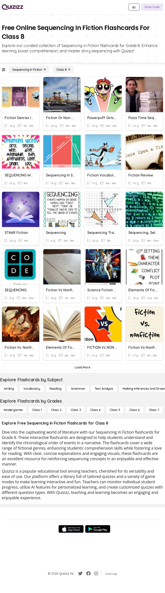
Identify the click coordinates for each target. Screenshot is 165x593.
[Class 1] (37, 409)
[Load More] (82, 367)
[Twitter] (80, 573)
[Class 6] (134, 409)
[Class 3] (76, 409)
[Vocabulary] (32, 388)
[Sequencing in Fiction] (29, 69)
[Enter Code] (152, 7)
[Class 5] (115, 409)
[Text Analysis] (104, 388)
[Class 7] (154, 409)
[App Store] (71, 529)
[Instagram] (96, 573)
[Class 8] (63, 69)
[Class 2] (56, 409)
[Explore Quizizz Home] (12, 7)
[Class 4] (95, 409)
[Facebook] (88, 573)
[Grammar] (78, 388)
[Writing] (9, 388)
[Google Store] (97, 529)
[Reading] (55, 388)
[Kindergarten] (13, 409)
